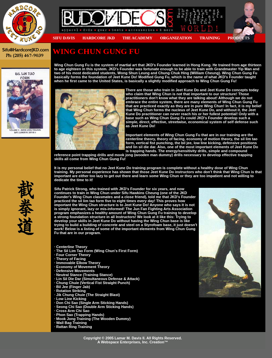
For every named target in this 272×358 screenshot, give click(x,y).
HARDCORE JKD (98, 38)
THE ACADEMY (137, 38)
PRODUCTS (239, 38)
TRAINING (210, 38)
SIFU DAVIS (64, 38)
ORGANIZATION (176, 38)
